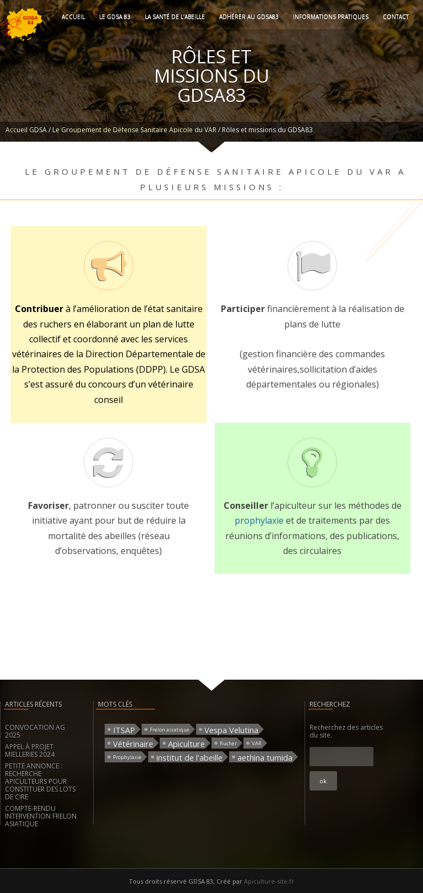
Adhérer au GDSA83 (249, 16)
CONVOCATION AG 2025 (35, 731)
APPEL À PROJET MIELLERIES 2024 (30, 750)
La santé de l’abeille (175, 16)
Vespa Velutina (231, 729)
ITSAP (124, 729)
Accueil (73, 16)
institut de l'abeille (189, 757)
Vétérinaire (133, 743)
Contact (396, 16)
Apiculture (186, 743)
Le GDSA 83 (115, 16)
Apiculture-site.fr (269, 881)
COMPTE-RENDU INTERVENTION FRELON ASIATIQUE (41, 816)
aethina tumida (264, 757)
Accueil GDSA (26, 130)
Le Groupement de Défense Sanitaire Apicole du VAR (134, 130)
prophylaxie (260, 520)
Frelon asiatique (169, 729)
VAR (257, 743)
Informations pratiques (330, 16)
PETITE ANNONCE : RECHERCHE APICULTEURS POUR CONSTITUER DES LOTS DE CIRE (40, 781)
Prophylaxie (127, 757)
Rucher (228, 743)
